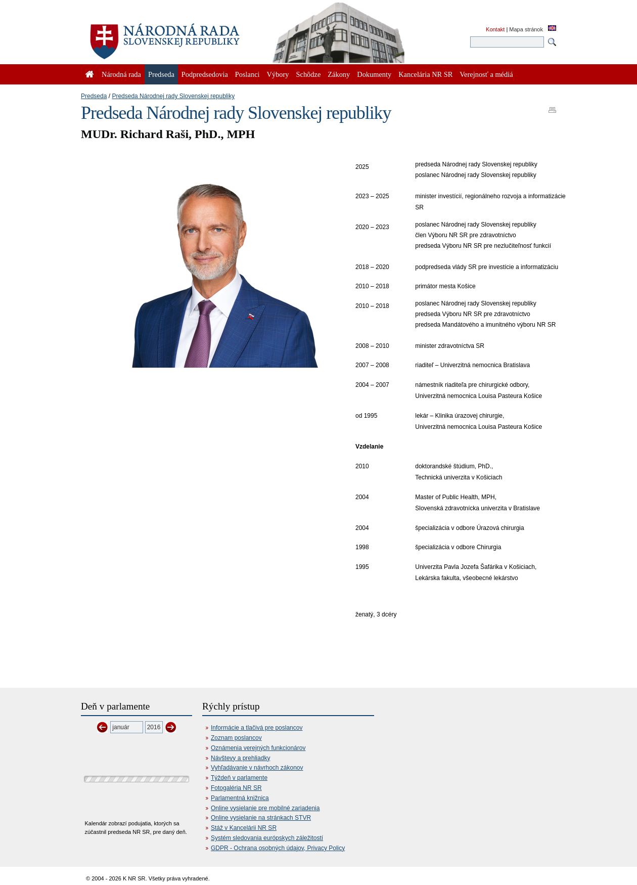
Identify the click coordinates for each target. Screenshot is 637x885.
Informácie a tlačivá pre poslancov (256, 727)
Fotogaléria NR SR (236, 787)
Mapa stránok (526, 29)
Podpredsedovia (204, 74)
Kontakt (495, 29)
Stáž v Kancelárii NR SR (244, 827)
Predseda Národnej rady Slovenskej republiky (173, 96)
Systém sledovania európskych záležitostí (267, 838)
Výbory (278, 74)
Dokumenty (374, 74)
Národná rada (121, 74)
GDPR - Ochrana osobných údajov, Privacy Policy (278, 848)
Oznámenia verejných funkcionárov (258, 747)
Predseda (94, 96)
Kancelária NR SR (425, 74)
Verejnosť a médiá (486, 74)
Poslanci (247, 74)
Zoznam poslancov (236, 737)
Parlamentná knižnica (240, 798)
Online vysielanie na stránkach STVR (261, 817)
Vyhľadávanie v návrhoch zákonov (257, 767)
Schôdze (308, 74)
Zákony (339, 74)
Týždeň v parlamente (239, 777)
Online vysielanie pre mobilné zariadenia (265, 808)
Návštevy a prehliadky (240, 758)
